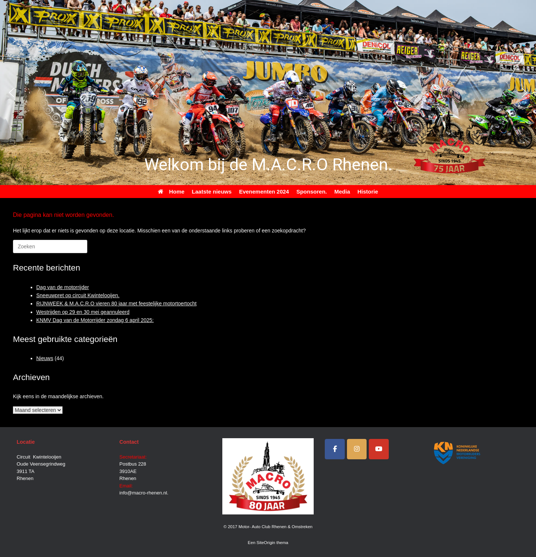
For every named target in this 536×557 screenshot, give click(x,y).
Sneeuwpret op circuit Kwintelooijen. (77, 295)
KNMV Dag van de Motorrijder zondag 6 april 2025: (95, 320)
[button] (11, 92)
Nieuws (44, 358)
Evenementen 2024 (264, 191)
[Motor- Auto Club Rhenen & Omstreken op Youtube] (379, 449)
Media (342, 191)
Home (171, 191)
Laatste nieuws (212, 191)
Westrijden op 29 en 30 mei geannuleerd (82, 312)
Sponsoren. (311, 191)
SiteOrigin (266, 542)
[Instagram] (357, 449)
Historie (367, 191)
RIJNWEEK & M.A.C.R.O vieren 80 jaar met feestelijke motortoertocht (116, 303)
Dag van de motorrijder (62, 287)
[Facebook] (335, 449)
